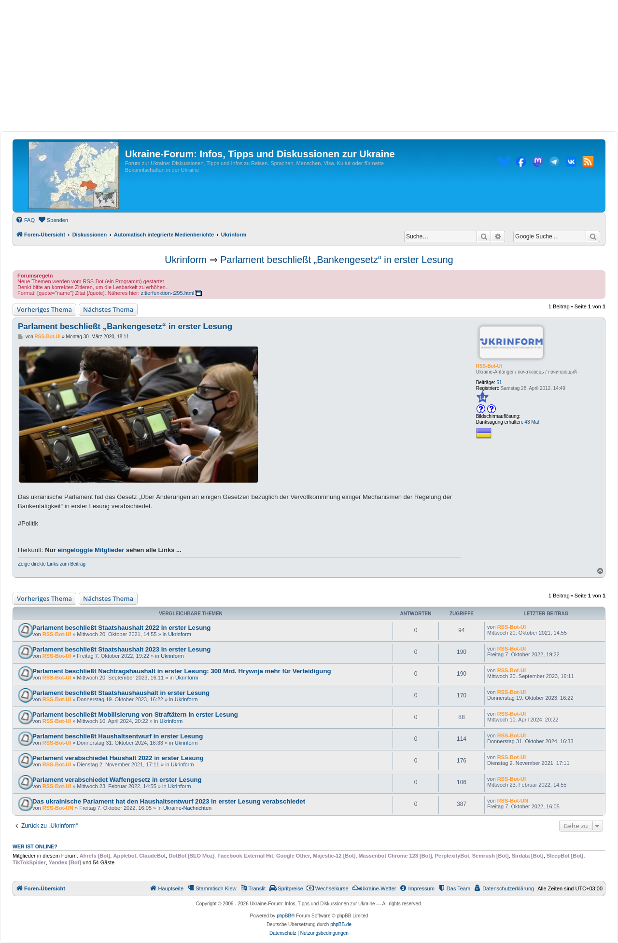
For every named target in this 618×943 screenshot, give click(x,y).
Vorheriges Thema (44, 309)
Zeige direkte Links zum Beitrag (51, 564)
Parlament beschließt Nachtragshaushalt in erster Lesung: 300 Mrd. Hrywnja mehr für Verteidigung (181, 671)
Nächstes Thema (108, 309)
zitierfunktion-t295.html (168, 293)
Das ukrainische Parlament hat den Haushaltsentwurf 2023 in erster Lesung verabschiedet (168, 801)
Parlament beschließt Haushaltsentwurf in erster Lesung (117, 736)
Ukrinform (186, 259)
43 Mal (531, 422)
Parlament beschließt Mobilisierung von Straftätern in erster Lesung (135, 714)
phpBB (284, 915)
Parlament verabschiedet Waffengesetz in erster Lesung (117, 779)
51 (499, 382)
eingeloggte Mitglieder (90, 550)
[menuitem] (25, 220)
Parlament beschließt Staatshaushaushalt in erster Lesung (121, 692)
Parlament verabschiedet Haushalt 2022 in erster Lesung (118, 758)
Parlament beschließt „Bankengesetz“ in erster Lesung (336, 259)
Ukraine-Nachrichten (187, 808)
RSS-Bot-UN (57, 808)
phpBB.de (340, 924)
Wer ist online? (35, 846)
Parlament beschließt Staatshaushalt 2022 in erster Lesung (121, 627)
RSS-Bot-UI (489, 366)
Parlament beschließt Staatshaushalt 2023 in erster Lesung (121, 649)
